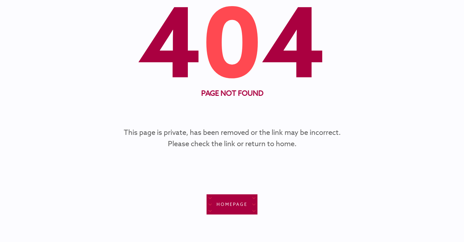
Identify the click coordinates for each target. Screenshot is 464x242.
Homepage (232, 204)
